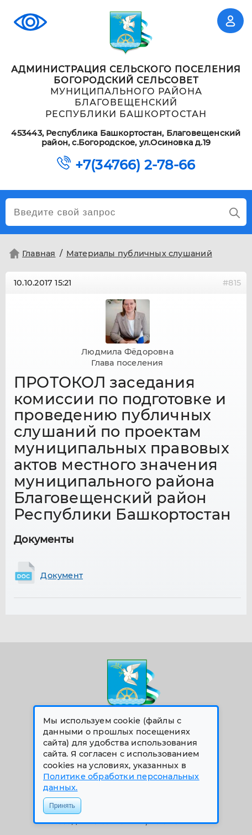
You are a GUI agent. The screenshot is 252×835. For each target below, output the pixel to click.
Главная (31, 253)
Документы (44, 539)
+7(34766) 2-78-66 (135, 165)
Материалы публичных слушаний (139, 253)
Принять (62, 806)
